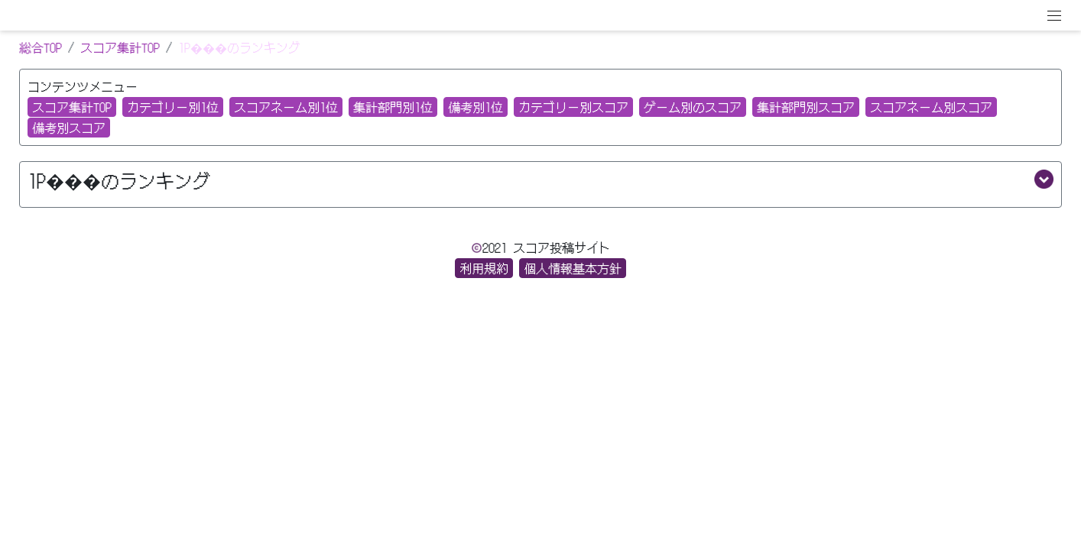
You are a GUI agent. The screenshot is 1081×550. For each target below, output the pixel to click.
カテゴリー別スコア (573, 107)
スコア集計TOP (120, 47)
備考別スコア (69, 127)
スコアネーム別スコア (931, 107)
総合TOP (40, 47)
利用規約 (483, 268)
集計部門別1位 (393, 107)
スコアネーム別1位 (286, 107)
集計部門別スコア (806, 107)
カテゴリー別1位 (173, 107)
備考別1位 (475, 107)
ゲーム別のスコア (693, 107)
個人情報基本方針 (573, 268)
